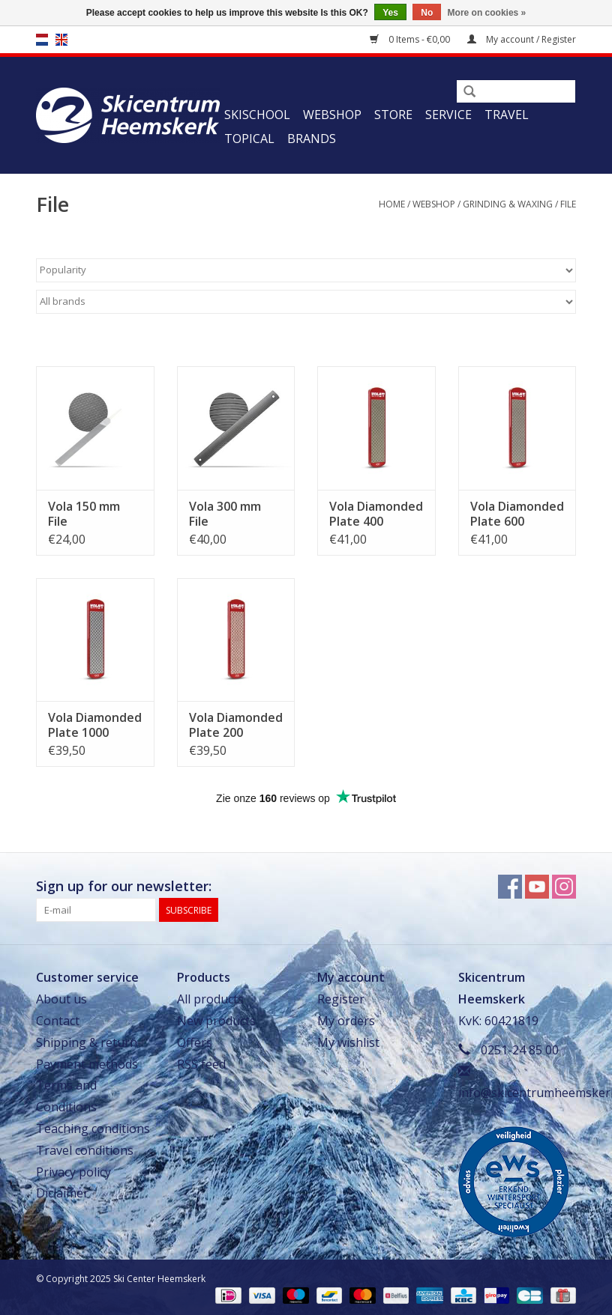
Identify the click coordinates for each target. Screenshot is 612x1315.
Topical (249, 138)
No (427, 12)
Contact (58, 1020)
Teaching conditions (93, 1128)
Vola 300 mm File (225, 514)
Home (392, 204)
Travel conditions (85, 1150)
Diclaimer (62, 1193)
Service (448, 114)
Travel (506, 114)
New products (216, 1020)
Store (393, 114)
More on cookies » (487, 12)
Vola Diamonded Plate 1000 (95, 725)
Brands (311, 138)
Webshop (332, 114)
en (62, 40)
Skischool (257, 114)
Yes (390, 12)
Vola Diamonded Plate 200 (236, 725)
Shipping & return (86, 1042)
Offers (194, 1042)
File (568, 204)
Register (340, 999)
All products (210, 999)
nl (42, 40)
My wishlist (348, 1042)
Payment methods (87, 1064)
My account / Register (521, 39)
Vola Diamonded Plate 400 (376, 514)
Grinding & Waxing (508, 204)
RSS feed (201, 1064)
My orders (346, 1020)
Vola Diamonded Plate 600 (517, 514)
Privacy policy (73, 1172)
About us (61, 999)
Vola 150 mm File (84, 514)
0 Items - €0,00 (411, 39)
